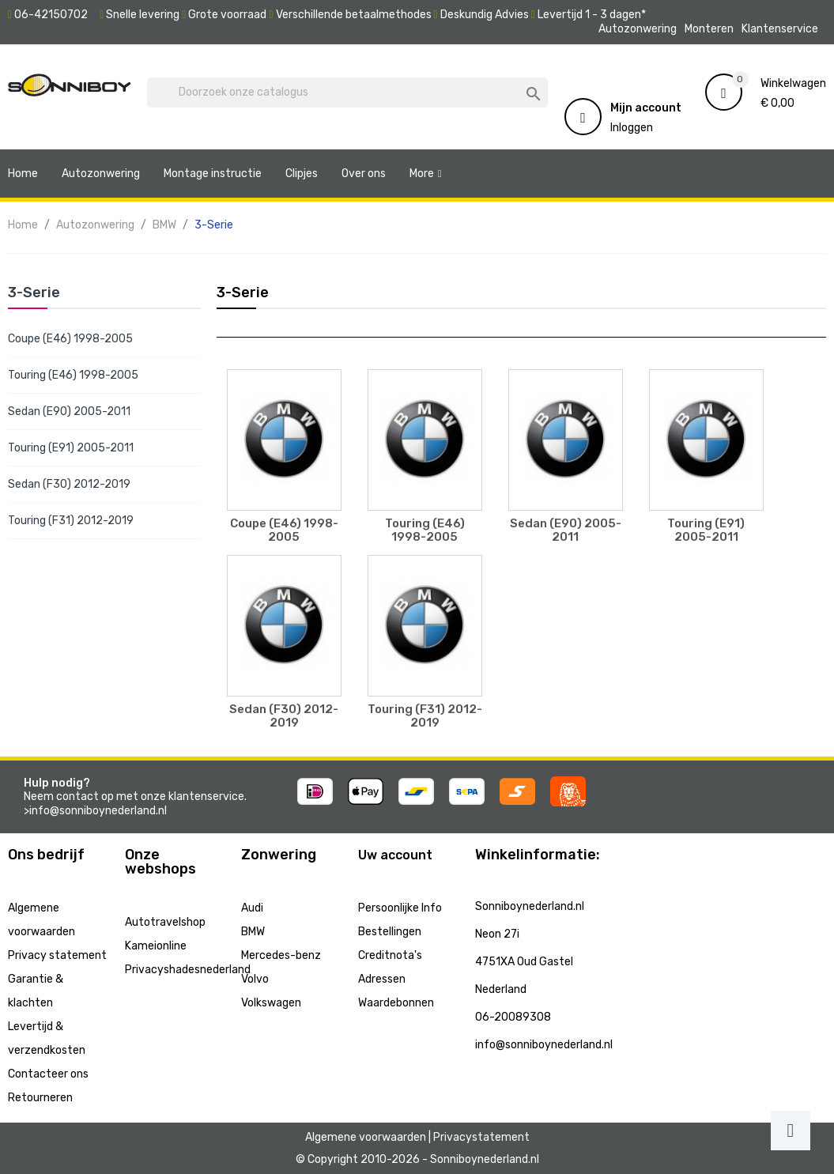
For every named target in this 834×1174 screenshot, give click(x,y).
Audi (252, 908)
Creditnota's (390, 955)
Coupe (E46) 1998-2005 (70, 338)
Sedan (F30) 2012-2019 (69, 484)
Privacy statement (57, 955)
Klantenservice (780, 29)
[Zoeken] (348, 92)
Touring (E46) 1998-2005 (73, 375)
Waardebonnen (396, 1003)
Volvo (255, 979)
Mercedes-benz (281, 955)
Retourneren (40, 1097)
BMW (253, 931)
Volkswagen (271, 1003)
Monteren (709, 29)
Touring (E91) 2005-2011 (71, 448)
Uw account (395, 855)
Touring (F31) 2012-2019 (71, 520)
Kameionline (156, 946)
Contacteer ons (48, 1074)
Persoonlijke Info (400, 908)
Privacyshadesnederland (188, 969)
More (421, 173)
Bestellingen (389, 931)
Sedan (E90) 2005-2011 (69, 411)
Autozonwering (637, 29)
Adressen (382, 979)
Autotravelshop (165, 922)
